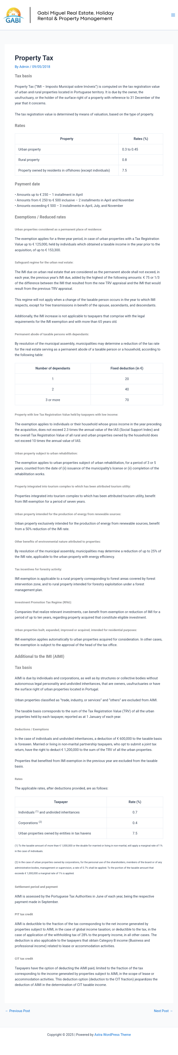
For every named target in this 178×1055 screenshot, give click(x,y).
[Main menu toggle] (173, 15)
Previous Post (17, 1011)
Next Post (163, 1011)
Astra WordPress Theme (112, 1035)
